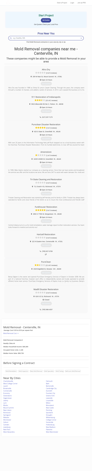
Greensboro (7, 396)
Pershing (49, 410)
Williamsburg (50, 417)
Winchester (7, 420)
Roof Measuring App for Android (44, 460)
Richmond (6, 413)
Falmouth (49, 381)
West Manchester (52, 432)
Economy (6, 393)
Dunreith (49, 391)
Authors (65, 455)
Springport (7, 415)
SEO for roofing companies (71, 460)
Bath (47, 384)
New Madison (51, 427)
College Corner (51, 420)
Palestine (49, 429)
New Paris (6, 429)
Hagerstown (7, 398)
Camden (6, 425)
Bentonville (50, 386)
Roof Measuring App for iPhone (44, 457)
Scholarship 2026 (68, 450)
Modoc (5, 405)
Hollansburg (50, 425)
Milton (48, 403)
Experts (37, 453)
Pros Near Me (17, 453)
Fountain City (50, 393)
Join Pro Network (40, 450)
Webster (6, 417)
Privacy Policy (67, 453)
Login (72, 3)
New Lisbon (7, 410)
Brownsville (7, 388)
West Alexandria (8, 432)
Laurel (5, 386)
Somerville (49, 422)
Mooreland (50, 405)
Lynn (5, 403)
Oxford (5, 422)
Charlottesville (8, 381)
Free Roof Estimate (18, 457)
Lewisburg (6, 427)
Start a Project (62, 3)
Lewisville (49, 398)
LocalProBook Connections (71, 457)
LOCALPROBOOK (18, 3)
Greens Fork (50, 396)
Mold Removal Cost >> (11, 333)
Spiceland (49, 413)
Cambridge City (51, 388)
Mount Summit (8, 408)
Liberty (5, 400)
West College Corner (10, 384)
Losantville (49, 400)
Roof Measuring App (41, 455)
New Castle (50, 408)
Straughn (49, 415)
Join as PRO (81, 3)
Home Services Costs (19, 450)
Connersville (7, 391)
